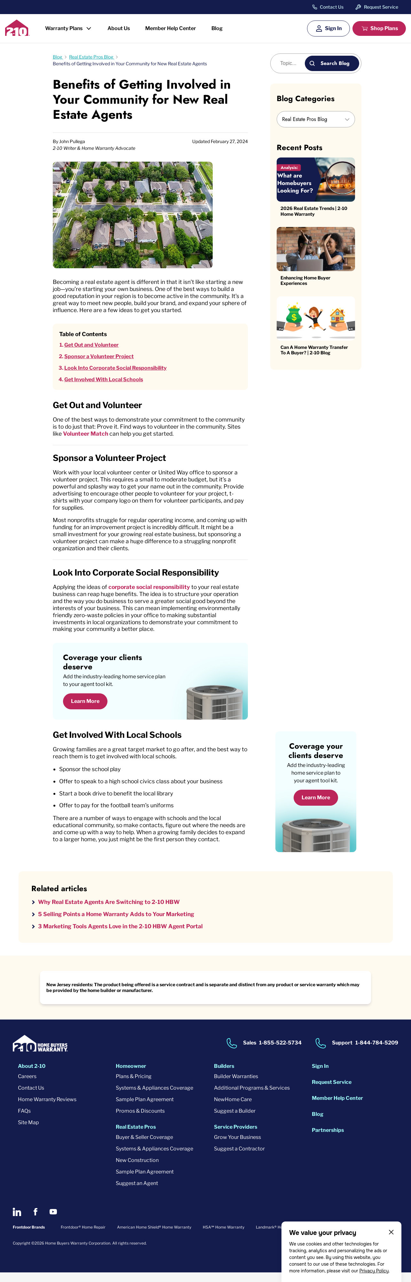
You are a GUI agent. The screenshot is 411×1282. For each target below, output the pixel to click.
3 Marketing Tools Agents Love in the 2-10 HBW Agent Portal (124, 935)
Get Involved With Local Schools (103, 380)
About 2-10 (31, 1076)
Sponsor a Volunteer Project (99, 357)
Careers (27, 1086)
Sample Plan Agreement (145, 1109)
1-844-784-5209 (376, 1053)
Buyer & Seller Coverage (144, 1147)
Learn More (85, 708)
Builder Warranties (236, 1086)
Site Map (28, 1132)
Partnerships (328, 1140)
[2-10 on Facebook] (35, 1222)
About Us (118, 28)
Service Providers (235, 1136)
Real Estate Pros (136, 1136)
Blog (217, 28)
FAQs (24, 1120)
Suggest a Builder (235, 1120)
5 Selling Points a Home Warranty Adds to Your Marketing (119, 923)
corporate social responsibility (153, 592)
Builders (224, 1076)
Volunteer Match (133, 435)
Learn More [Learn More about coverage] (316, 807)
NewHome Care (233, 1109)
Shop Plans (384, 28)
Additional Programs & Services (252, 1097)
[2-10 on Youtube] (53, 1221)
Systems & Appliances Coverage (154, 1097)
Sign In (333, 28)
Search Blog (335, 63)
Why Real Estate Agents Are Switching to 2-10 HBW (112, 910)
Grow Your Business (237, 1147)
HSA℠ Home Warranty (223, 1236)
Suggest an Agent (137, 1193)
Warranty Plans (64, 28)
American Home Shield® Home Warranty (154, 1236)
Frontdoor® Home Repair (83, 1236)
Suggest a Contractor (239, 1158)
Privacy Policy (374, 1271)
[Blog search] (291, 63)
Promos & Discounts (140, 1120)
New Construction (137, 1170)
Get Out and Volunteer (91, 346)
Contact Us (332, 7)
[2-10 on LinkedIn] (17, 1221)
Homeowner (131, 1076)
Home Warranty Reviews (47, 1109)
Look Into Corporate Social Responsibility (115, 369)
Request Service (381, 7)
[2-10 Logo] (17, 33)
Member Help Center (170, 28)
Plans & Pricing (134, 1086)
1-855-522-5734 (280, 1053)
